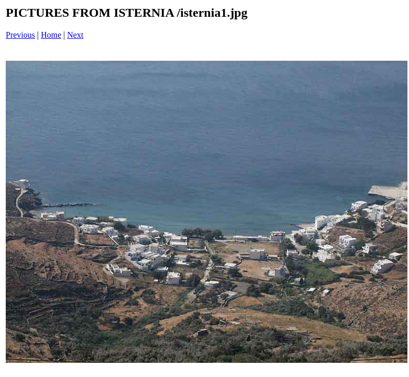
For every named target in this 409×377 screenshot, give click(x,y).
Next (75, 34)
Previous (20, 34)
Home (51, 34)
